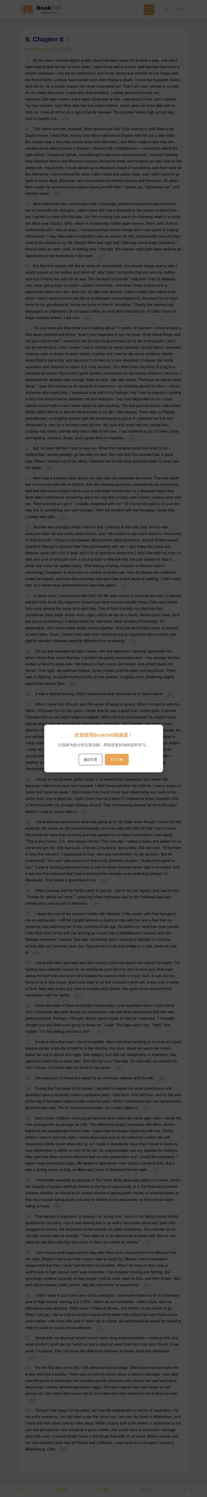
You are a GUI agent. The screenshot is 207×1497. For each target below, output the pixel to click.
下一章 (190, 1489)
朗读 (61, 1489)
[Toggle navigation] (149, 9)
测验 (103, 1489)
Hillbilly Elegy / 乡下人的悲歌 (49, 49)
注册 (180, 9)
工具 (145, 1489)
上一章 (16, 1489)
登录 (166, 9)
